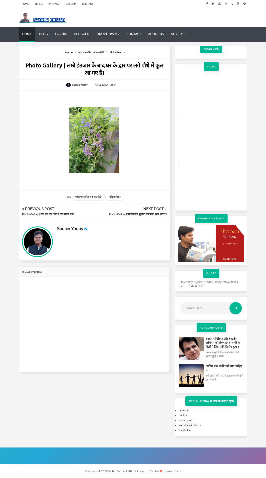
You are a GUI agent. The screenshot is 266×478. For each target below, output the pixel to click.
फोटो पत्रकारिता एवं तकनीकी (88, 196)
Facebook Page (189, 425)
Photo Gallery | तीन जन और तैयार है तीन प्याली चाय (48, 214)
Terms (39, 3)
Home (24, 3)
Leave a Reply (107, 84)
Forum (61, 34)
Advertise (179, 34)
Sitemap (70, 3)
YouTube (184, 430)
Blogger (81, 34)
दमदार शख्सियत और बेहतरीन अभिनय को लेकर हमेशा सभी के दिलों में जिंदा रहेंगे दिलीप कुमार (223, 343)
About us (156, 34)
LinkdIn (183, 410)
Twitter (183, 415)
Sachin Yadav (70, 228)
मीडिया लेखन (115, 196)
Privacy (54, 3)
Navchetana (173, 471)
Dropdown (106, 34)
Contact (87, 3)
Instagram (185, 420)
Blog (43, 34)
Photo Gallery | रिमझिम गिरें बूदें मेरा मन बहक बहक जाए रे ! (138, 214)
